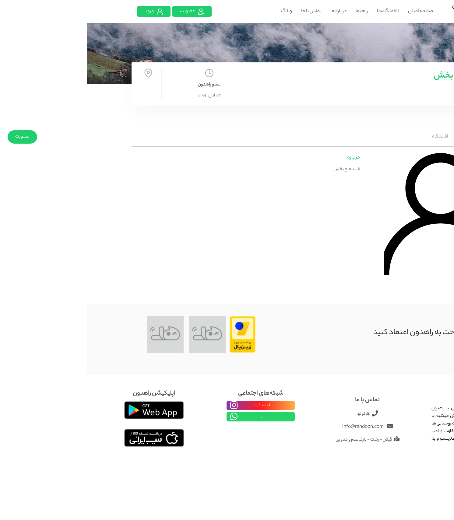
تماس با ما (224, 11)
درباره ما (251, 11)
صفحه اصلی (333, 11)
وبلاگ (199, 11)
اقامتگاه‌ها (301, 11)
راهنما (275, 11)
